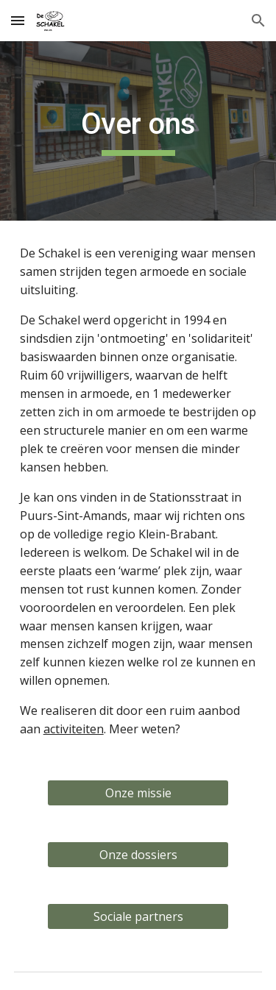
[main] (138, 131)
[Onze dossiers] (137, 855)
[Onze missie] (137, 793)
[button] (17, 20)
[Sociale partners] (137, 916)
